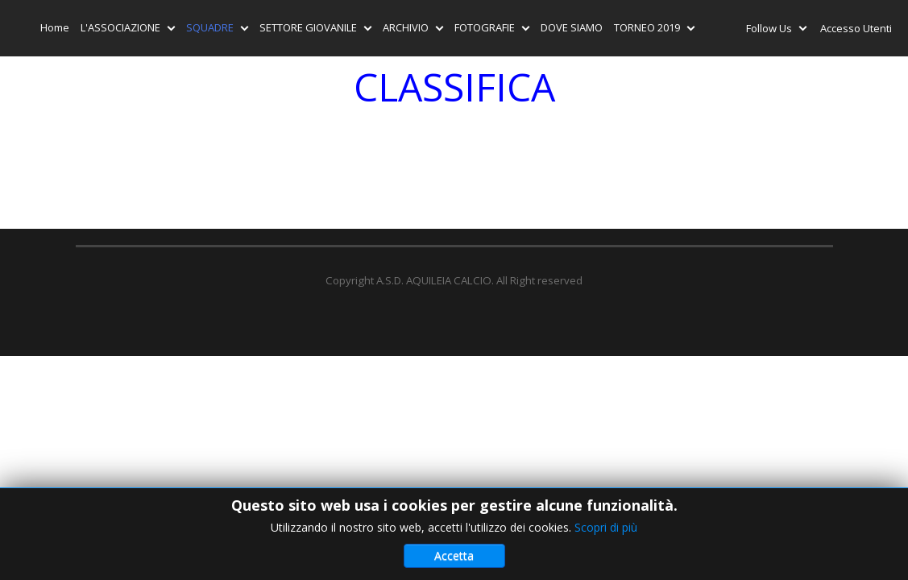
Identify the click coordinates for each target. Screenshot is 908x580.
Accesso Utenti (856, 28)
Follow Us (772, 31)
